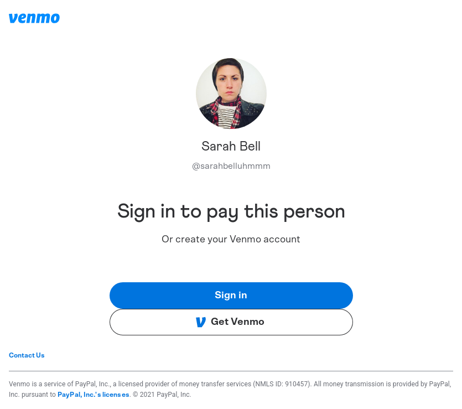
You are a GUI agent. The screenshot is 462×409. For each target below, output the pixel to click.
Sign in (231, 296)
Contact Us (27, 355)
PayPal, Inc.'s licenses (93, 394)
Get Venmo (229, 322)
